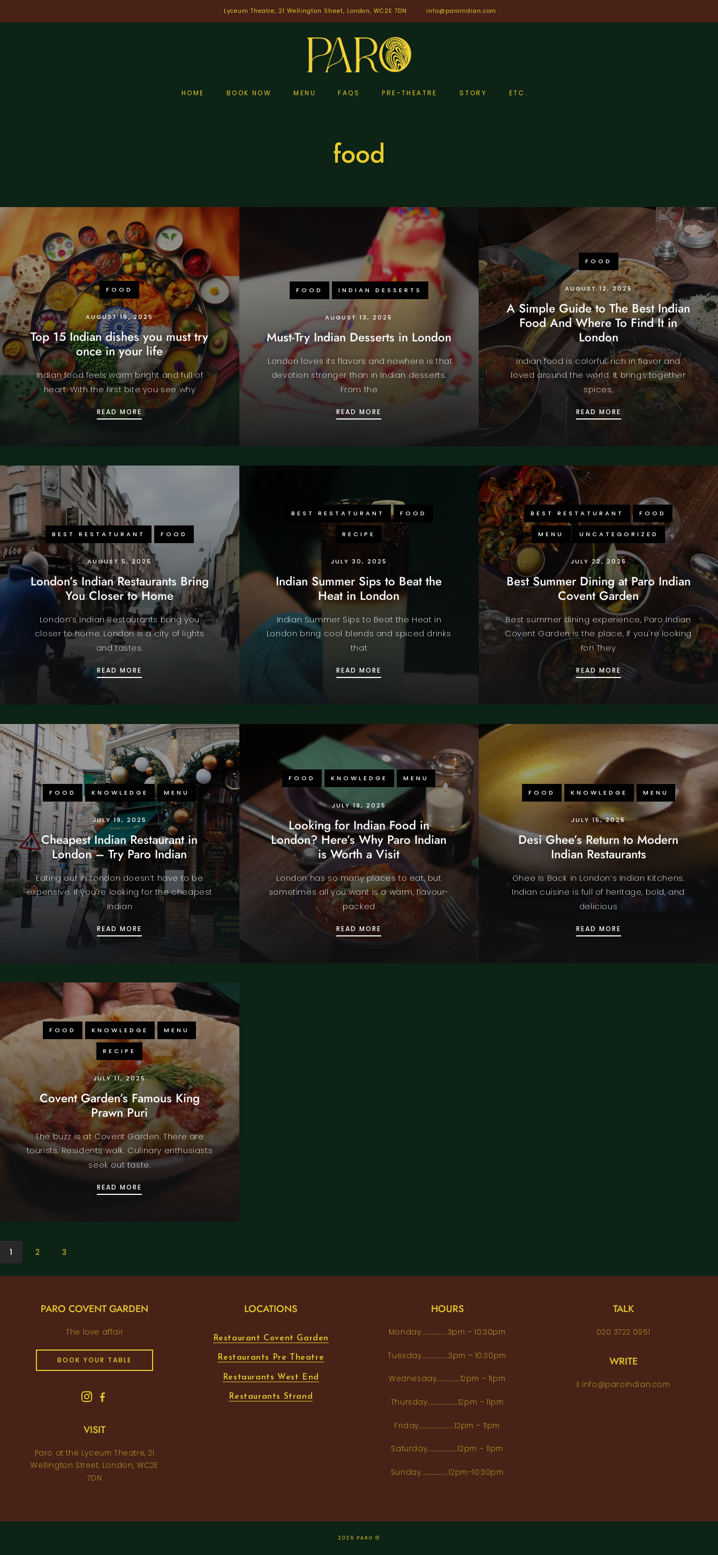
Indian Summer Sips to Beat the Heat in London (359, 588)
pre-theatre (409, 92)
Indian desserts (380, 290)
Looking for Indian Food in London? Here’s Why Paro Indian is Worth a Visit (359, 840)
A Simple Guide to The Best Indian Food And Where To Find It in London (598, 323)
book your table (94, 1360)
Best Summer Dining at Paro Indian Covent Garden (599, 588)
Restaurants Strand (271, 1396)
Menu (304, 92)
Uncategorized (619, 534)
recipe (358, 534)
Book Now (248, 92)
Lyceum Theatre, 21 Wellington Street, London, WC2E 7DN (315, 11)
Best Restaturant (98, 534)
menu (551, 534)
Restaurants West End (271, 1377)
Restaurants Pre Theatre (270, 1357)
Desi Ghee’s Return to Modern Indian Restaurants (598, 847)
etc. (518, 92)
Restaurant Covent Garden (271, 1338)
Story (473, 92)
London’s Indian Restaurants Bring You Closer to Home (120, 588)
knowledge (120, 792)
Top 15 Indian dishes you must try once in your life (119, 344)
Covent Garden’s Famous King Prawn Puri (120, 1105)
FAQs (349, 92)
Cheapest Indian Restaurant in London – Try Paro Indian (119, 847)
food (119, 289)
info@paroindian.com (461, 11)
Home (193, 92)
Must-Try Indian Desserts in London (359, 337)
